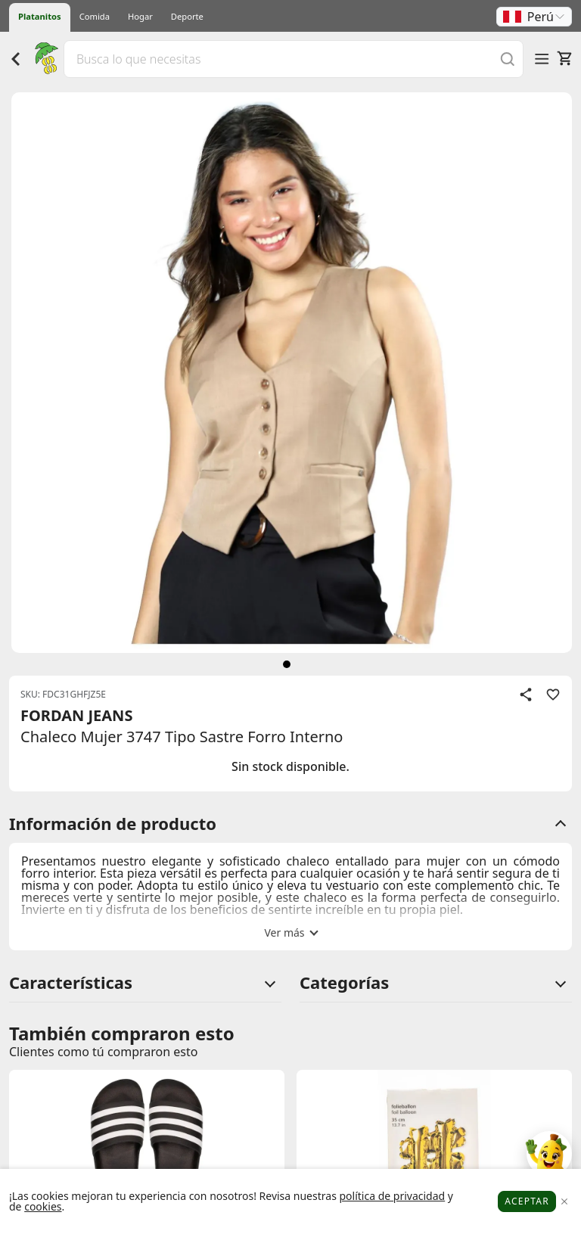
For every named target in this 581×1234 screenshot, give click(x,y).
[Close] (564, 1202)
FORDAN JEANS (76, 715)
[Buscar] (507, 58)
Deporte (187, 16)
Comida (94, 16)
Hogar (140, 16)
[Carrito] (564, 58)
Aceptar (527, 1201)
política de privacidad (392, 1196)
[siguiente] (286, 664)
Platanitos (39, 16)
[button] (534, 16)
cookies (42, 1206)
